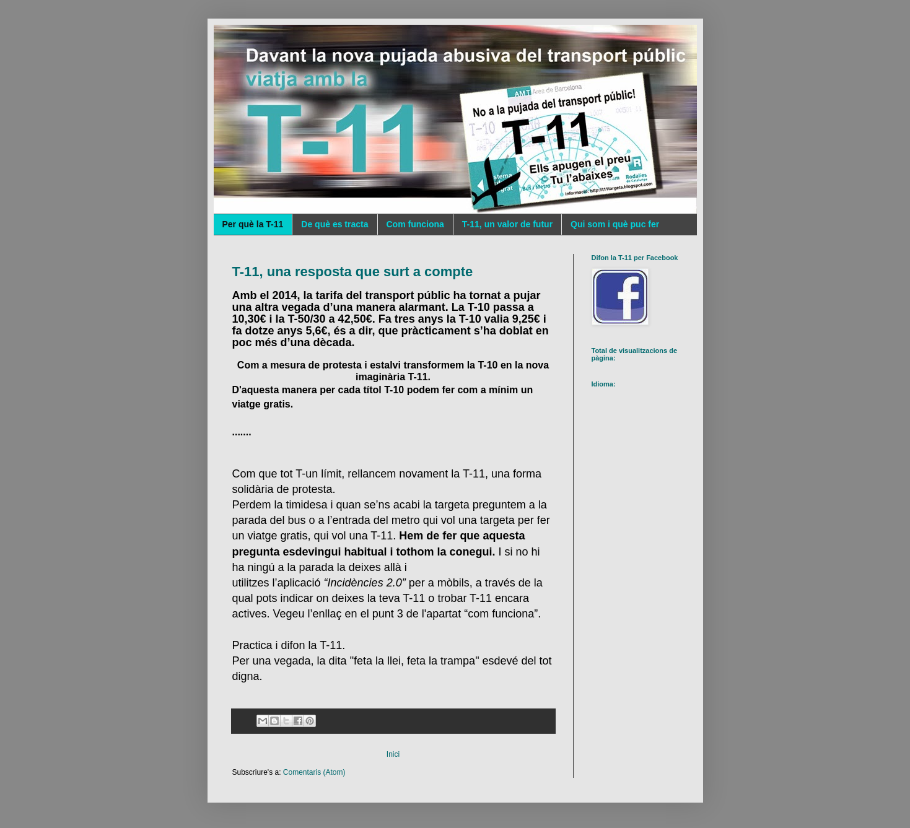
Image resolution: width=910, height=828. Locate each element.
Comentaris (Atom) (314, 772)
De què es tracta (334, 224)
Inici (393, 754)
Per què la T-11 (253, 224)
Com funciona (415, 224)
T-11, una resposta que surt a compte (352, 271)
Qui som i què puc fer (615, 224)
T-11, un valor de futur (507, 224)
